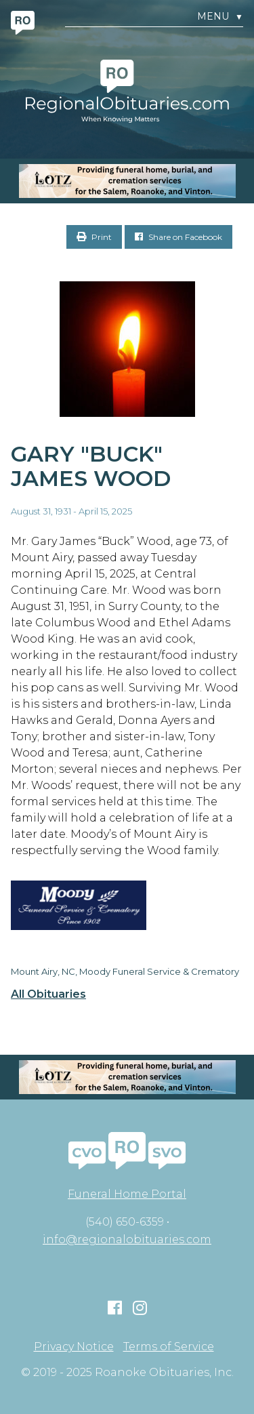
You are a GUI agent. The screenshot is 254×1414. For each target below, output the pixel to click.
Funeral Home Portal (127, 1194)
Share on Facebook (178, 237)
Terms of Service (168, 1347)
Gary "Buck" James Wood (91, 466)
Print (94, 237)
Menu (220, 16)
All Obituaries (48, 994)
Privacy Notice (74, 1347)
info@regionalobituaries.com (127, 1239)
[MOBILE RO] (127, 181)
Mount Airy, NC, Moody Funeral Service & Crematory (125, 971)
